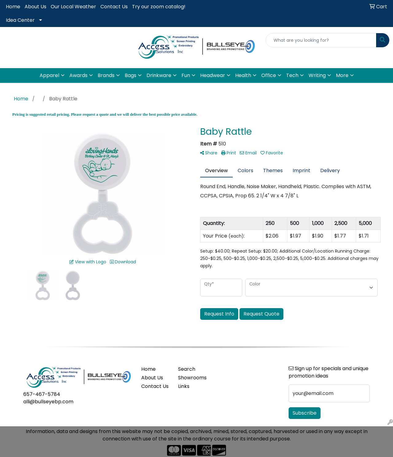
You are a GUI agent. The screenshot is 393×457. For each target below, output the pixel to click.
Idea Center (20, 20)
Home (13, 6)
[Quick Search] (321, 40)
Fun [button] (185, 75)
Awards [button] (78, 75)
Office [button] (268, 75)
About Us (35, 6)
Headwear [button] (212, 75)
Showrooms (192, 377)
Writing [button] (317, 75)
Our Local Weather (73, 6)
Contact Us (114, 6)
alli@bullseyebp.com (48, 401)
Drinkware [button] (158, 75)
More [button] (342, 75)
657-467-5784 (41, 394)
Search (186, 369)
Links (183, 386)
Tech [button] (292, 75)
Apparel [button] (49, 75)
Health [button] (243, 75)
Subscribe (305, 412)
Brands (106, 75)
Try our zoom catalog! (158, 6)
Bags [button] (130, 75)
